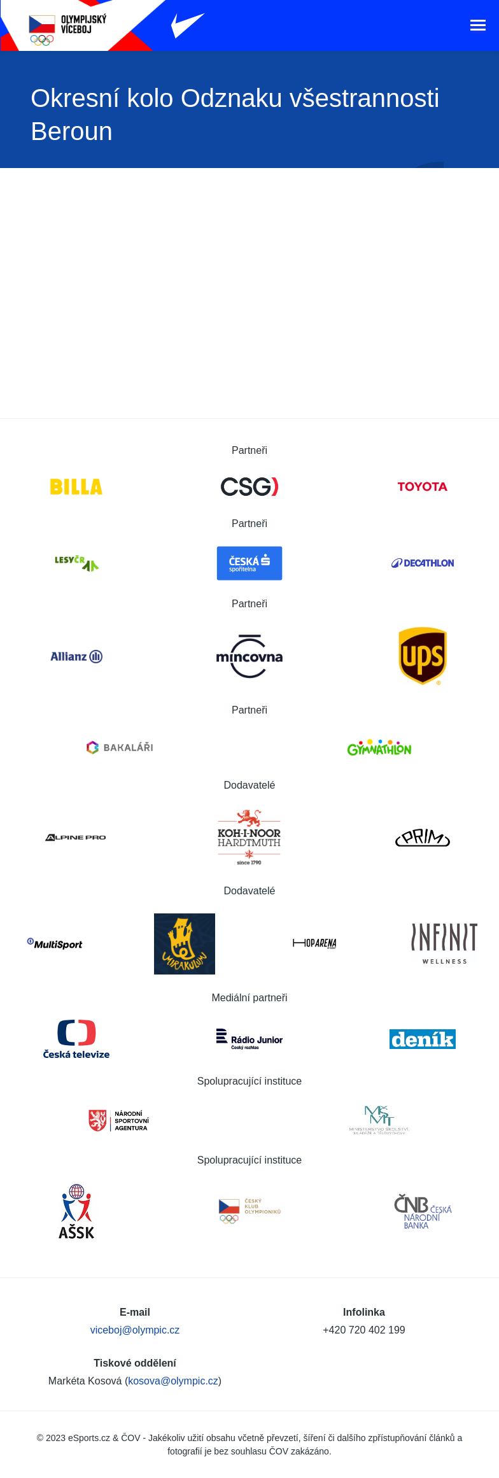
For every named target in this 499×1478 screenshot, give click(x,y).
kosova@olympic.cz (173, 1381)
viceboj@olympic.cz (135, 1330)
